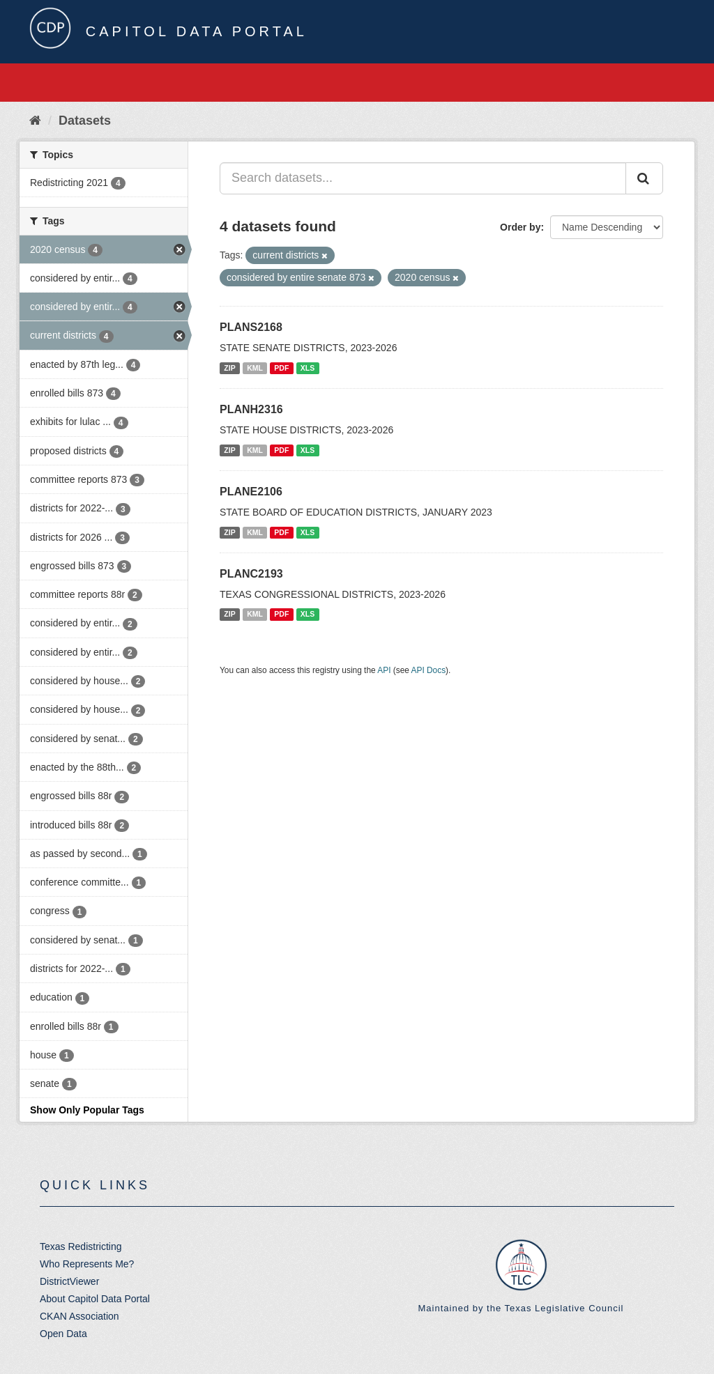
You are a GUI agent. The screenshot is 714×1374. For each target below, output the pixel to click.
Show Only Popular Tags (87, 1110)
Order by (520, 227)
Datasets (85, 121)
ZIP (229, 368)
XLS (307, 368)
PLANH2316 (251, 409)
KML (255, 368)
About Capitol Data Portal (95, 1298)
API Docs (428, 670)
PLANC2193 (251, 574)
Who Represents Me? (87, 1263)
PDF (281, 368)
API (383, 670)
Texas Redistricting (81, 1246)
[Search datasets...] (423, 178)
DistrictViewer (69, 1281)
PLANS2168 (251, 327)
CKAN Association (79, 1316)
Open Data (63, 1333)
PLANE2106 (251, 491)
